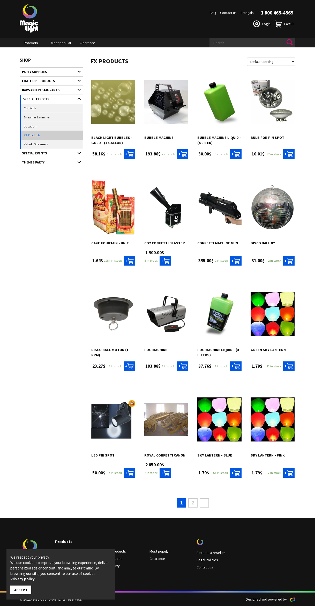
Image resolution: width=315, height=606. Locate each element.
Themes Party (49, 162)
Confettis (30, 108)
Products (31, 42)
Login (262, 23)
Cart (284, 23)
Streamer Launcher (37, 117)
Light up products (49, 80)
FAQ (213, 12)
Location (30, 126)
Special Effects (49, 98)
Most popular (61, 42)
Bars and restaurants (49, 90)
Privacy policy (22, 578)
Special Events (49, 153)
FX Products (32, 135)
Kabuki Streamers (36, 144)
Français (247, 12)
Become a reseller (211, 552)
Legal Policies (207, 560)
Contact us (228, 12)
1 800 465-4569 (277, 13)
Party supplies (49, 71)
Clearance (87, 42)
